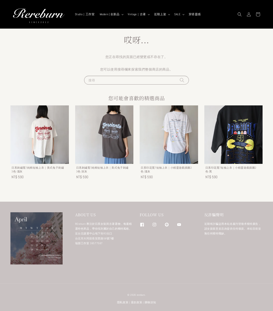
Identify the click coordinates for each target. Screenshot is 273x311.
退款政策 (136, 302)
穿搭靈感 (195, 14)
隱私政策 (123, 302)
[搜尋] (182, 80)
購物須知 (150, 302)
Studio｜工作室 (85, 14)
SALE (177, 14)
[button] (239, 14)
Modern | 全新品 (110, 14)
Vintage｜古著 (137, 14)
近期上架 (160, 14)
